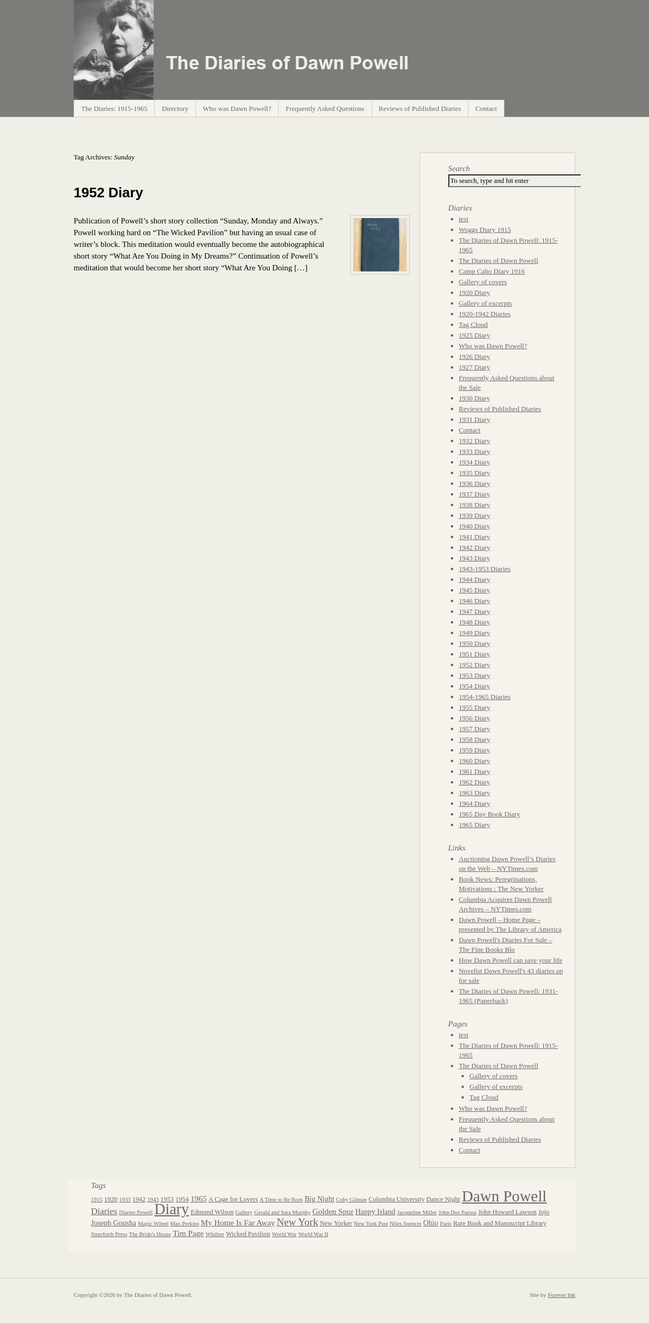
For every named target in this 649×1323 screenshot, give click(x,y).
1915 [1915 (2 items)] (96, 1199)
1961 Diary (474, 771)
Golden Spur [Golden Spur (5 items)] (332, 1211)
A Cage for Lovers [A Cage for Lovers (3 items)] (233, 1199)
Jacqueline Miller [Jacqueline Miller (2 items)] (417, 1212)
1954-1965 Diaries (485, 697)
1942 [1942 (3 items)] (139, 1199)
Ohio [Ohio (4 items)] (430, 1223)
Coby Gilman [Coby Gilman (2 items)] (351, 1199)
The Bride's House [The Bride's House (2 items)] (150, 1234)
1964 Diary (474, 803)
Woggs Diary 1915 (485, 230)
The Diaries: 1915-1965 (114, 109)
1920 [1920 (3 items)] (110, 1199)
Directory (175, 109)
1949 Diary (474, 633)
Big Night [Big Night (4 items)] (320, 1199)
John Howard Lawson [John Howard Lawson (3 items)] (507, 1212)
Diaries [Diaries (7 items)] (104, 1211)
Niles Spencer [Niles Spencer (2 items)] (405, 1223)
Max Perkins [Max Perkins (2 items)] (184, 1223)
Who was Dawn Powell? (237, 109)
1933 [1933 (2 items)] (124, 1199)
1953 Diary (474, 675)
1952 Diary (108, 193)
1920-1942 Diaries (485, 314)
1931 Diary (474, 419)
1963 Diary (474, 793)
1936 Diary (474, 483)
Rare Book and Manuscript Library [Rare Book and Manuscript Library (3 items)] (500, 1223)
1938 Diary (474, 505)
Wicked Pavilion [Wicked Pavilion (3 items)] (248, 1234)
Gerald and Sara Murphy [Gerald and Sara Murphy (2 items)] (282, 1212)
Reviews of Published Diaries (420, 109)
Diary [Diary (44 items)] (171, 1209)
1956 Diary (474, 718)
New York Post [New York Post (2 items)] (371, 1223)
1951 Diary (474, 654)
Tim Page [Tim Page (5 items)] (188, 1233)
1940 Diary (474, 526)
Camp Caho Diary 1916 (492, 271)
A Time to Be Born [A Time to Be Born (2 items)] (281, 1199)
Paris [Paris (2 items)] (445, 1223)
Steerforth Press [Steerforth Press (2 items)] (109, 1234)
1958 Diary (474, 739)
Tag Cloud (473, 324)
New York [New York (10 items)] (297, 1222)
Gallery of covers (483, 282)
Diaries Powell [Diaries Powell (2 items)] (136, 1212)
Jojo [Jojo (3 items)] (544, 1212)
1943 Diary (474, 558)
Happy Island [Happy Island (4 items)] (375, 1212)
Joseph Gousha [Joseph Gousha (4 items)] (113, 1223)
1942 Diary (474, 547)
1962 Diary (474, 782)
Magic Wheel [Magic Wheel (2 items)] (153, 1223)
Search (459, 168)
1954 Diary (474, 686)
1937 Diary (474, 494)
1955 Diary (474, 707)
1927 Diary (474, 367)
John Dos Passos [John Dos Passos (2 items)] (458, 1212)
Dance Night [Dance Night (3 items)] (443, 1199)
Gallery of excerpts (485, 303)
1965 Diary (474, 825)
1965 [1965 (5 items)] (199, 1198)
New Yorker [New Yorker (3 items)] (336, 1223)
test (464, 219)
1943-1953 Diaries (485, 569)
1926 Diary (474, 356)
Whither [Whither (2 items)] (214, 1234)
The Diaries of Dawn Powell (499, 260)
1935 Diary (474, 473)
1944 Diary (474, 579)
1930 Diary (474, 398)
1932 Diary (474, 441)
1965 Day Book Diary (489, 814)
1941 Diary (474, 537)
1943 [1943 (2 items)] (153, 1199)
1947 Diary (474, 611)
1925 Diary (474, 335)
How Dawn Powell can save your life (511, 960)
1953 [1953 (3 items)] (167, 1199)
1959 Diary (474, 750)
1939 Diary (474, 515)
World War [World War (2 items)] (284, 1234)
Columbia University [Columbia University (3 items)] (397, 1199)
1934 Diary (474, 462)
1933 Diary (474, 451)
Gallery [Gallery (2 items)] (243, 1212)
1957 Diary (474, 729)
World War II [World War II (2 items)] (313, 1234)
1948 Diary (474, 622)
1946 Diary (474, 601)
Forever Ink (561, 1295)
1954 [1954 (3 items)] (182, 1199)
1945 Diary (474, 590)
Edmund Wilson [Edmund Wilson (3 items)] (212, 1212)
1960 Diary (474, 761)
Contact (486, 109)
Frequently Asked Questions (325, 109)
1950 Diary (474, 643)
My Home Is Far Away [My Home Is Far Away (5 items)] (238, 1222)
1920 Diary (474, 292)
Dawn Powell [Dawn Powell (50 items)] (504, 1196)
